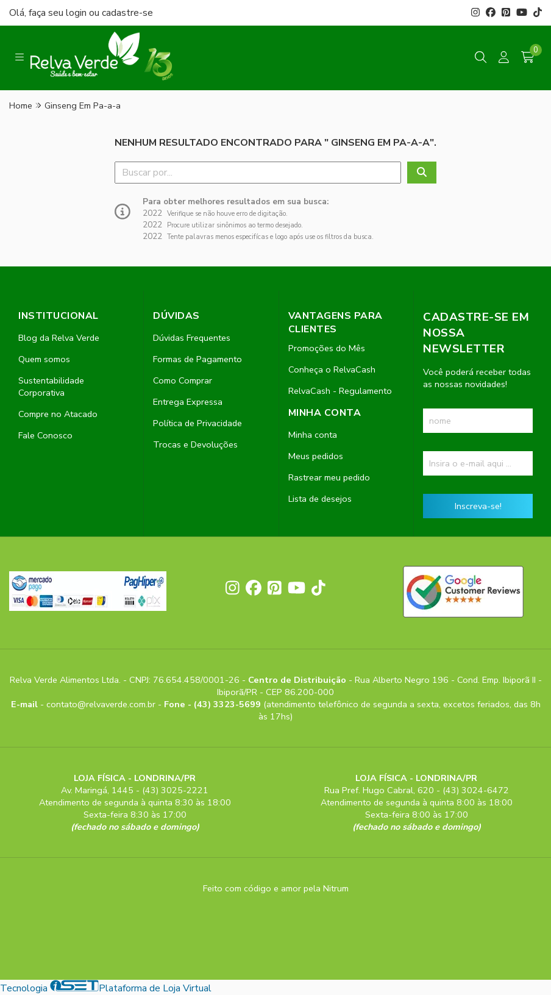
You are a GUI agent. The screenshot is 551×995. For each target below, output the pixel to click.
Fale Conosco (45, 435)
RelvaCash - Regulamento (340, 391)
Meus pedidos (315, 456)
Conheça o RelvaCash (331, 369)
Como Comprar (182, 380)
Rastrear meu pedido (329, 477)
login (77, 13)
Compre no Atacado (58, 414)
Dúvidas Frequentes (191, 338)
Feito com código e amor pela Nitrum (276, 888)
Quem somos (44, 359)
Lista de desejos (320, 499)
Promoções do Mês (326, 348)
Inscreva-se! (478, 506)
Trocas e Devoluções (195, 444)
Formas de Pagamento (197, 359)
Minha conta (312, 435)
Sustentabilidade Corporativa (51, 386)
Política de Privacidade (197, 423)
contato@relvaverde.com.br (102, 704)
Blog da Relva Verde (58, 338)
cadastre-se (127, 13)
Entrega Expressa (187, 402)
